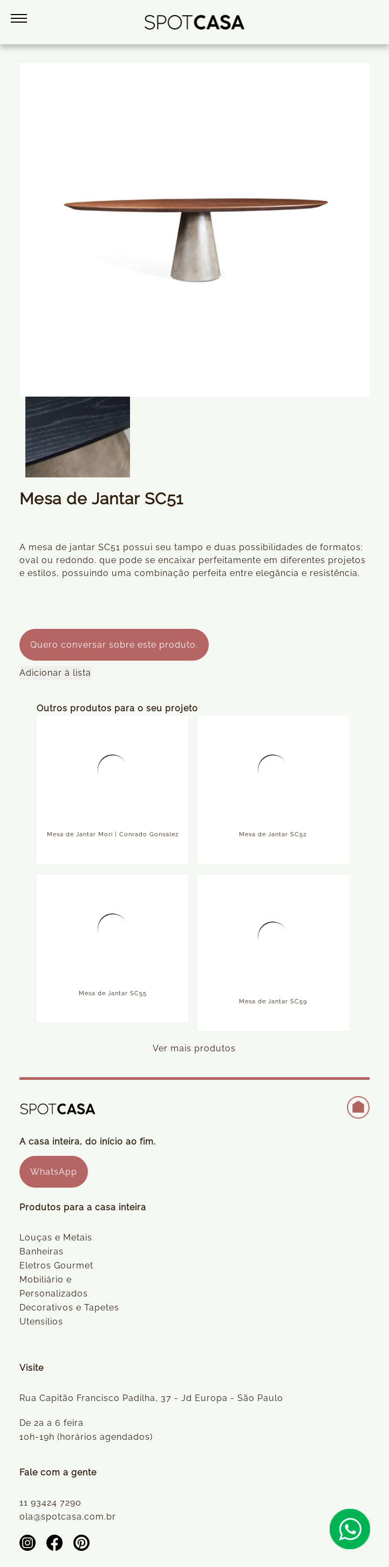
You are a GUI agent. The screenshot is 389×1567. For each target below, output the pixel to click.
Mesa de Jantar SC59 (273, 1001)
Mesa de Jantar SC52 (273, 834)
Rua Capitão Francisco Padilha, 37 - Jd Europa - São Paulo (151, 1398)
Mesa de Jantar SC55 (113, 993)
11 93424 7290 (50, 1502)
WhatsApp (53, 1172)
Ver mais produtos (194, 1048)
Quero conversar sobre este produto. (114, 645)
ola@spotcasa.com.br (67, 1516)
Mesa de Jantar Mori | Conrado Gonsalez (113, 834)
